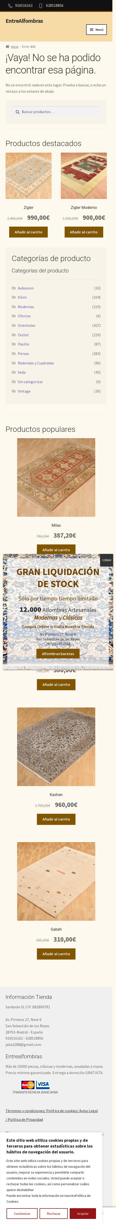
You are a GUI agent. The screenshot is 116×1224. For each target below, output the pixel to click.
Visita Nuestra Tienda (74, 626)
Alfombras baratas (58, 653)
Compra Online (35, 626)
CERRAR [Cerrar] (106, 560)
